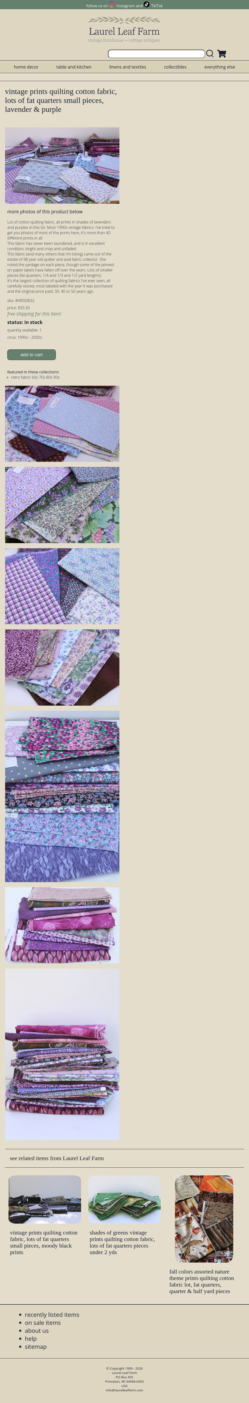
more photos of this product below (45, 211)
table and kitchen (73, 67)
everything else (219, 67)
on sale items (43, 1322)
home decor (26, 67)
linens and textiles (127, 67)
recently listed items (52, 1314)
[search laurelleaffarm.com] (211, 54)
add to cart (32, 354)
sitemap (36, 1346)
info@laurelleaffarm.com (124, 1390)
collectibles (175, 67)
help (31, 1338)
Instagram (125, 5)
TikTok (157, 5)
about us (37, 1330)
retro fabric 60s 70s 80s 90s (35, 377)
